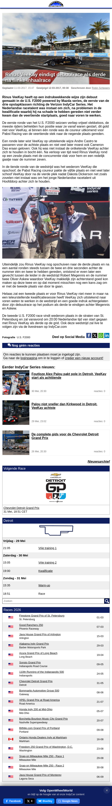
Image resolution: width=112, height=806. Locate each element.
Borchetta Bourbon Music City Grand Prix (43, 718)
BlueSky (45, 801)
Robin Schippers (101, 88)
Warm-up (44, 585)
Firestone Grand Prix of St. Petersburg (41, 615)
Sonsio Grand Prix (30, 662)
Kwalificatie (45, 571)
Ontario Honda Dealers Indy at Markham (43, 737)
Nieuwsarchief (99, 461)
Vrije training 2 (47, 562)
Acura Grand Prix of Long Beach (38, 653)
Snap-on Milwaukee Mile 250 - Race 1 (41, 756)
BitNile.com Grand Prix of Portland (39, 728)
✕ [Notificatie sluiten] (106, 790)
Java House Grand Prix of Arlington (40, 634)
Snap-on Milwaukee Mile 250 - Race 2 (41, 765)
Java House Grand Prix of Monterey (40, 774)
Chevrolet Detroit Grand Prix (21, 508)
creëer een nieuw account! (84, 358)
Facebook (13, 801)
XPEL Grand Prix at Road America (39, 699)
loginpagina (28, 358)
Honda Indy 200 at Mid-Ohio (35, 709)
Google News (68, 801)
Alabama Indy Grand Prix (34, 643)
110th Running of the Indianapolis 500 (41, 671)
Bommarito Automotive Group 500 (39, 690)
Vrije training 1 (47, 548)
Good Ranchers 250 (31, 625)
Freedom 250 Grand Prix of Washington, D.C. (46, 746)
